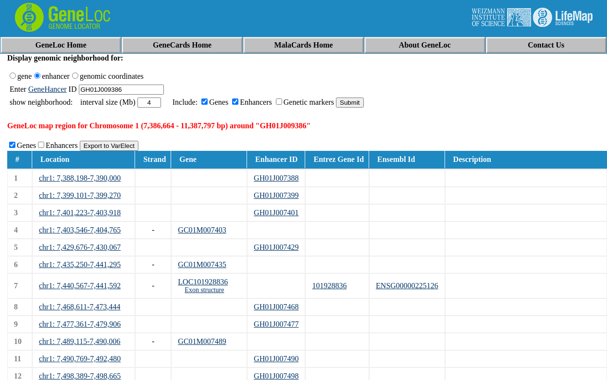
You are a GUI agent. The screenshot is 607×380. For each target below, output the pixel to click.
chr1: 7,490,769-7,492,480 (80, 359)
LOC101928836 (203, 282)
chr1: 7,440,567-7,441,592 (80, 286)
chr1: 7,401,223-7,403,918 (80, 212)
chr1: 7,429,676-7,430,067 (80, 247)
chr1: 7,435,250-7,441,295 (80, 264)
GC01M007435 (202, 264)
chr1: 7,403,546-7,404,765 (80, 230)
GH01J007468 (276, 307)
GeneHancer (47, 89)
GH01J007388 (276, 178)
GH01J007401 (276, 212)
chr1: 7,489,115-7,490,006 (80, 341)
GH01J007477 (276, 324)
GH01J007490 (276, 359)
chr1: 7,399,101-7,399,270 (80, 195)
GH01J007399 (276, 195)
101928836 (329, 286)
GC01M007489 (202, 341)
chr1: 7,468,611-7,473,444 (80, 307)
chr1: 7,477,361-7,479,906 (80, 324)
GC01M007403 (202, 230)
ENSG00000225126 (407, 286)
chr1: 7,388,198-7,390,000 (80, 178)
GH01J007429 (276, 247)
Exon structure (204, 290)
